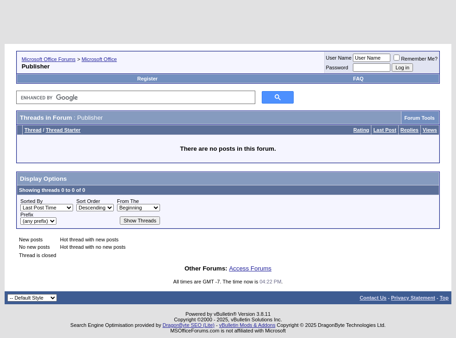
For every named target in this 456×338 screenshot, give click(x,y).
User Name (339, 58)
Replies (410, 130)
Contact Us (373, 298)
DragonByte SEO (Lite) (188, 325)
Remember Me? (416, 58)
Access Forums (250, 268)
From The (128, 201)
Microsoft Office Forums (49, 59)
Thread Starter (63, 130)
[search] (135, 97)
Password (337, 67)
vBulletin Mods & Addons (247, 325)
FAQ (358, 78)
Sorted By (31, 201)
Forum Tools (419, 118)
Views (430, 130)
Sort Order (88, 201)
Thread (33, 130)
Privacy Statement (413, 298)
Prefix (26, 214)
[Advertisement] (283, 23)
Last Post (384, 130)
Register (147, 78)
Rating (361, 130)
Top (444, 298)
